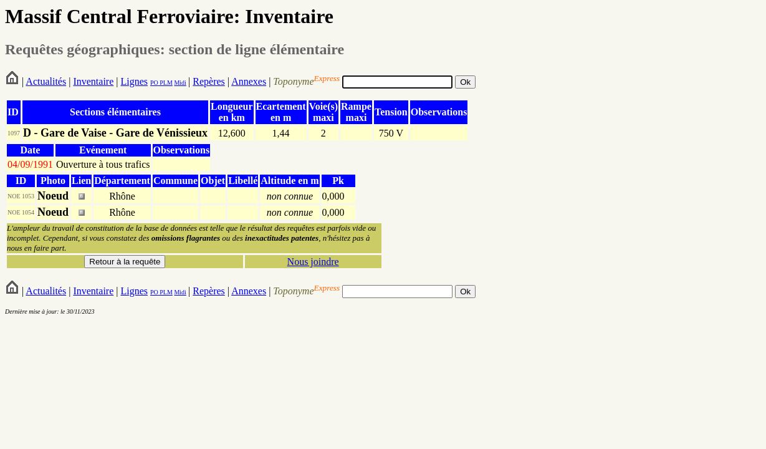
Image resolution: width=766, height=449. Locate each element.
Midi (180, 82)
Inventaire (93, 81)
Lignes (134, 81)
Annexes (248, 81)
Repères (209, 81)
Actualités (46, 81)
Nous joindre (313, 261)
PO (154, 82)
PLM (165, 82)
